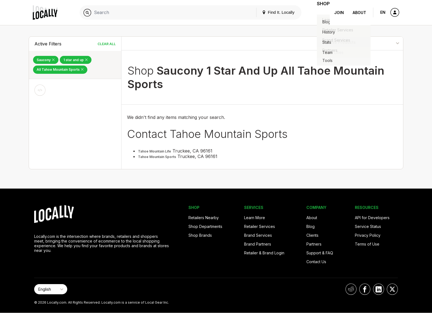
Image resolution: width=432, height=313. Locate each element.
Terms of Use (367, 244)
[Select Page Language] (50, 289)
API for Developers (372, 217)
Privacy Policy (367, 235)
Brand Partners (257, 244)
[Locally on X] (392, 289)
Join (339, 12)
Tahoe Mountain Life (154, 151)
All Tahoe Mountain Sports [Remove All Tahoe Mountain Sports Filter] (60, 69)
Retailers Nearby (203, 217)
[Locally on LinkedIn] (378, 289)
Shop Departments (205, 226)
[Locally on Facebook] (364, 289)
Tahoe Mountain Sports (157, 157)
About (359, 12)
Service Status (368, 226)
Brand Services (258, 235)
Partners (314, 244)
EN (382, 12)
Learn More (254, 217)
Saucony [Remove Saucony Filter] (46, 60)
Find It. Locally (271, 12)
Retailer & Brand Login (264, 253)
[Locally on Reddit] (351, 289)
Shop (319, 12)
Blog (310, 226)
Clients (312, 235)
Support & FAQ (319, 253)
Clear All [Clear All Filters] (107, 44)
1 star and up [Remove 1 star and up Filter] (75, 60)
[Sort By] (375, 43)
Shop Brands (200, 235)
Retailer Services (259, 226)
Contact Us (316, 261)
